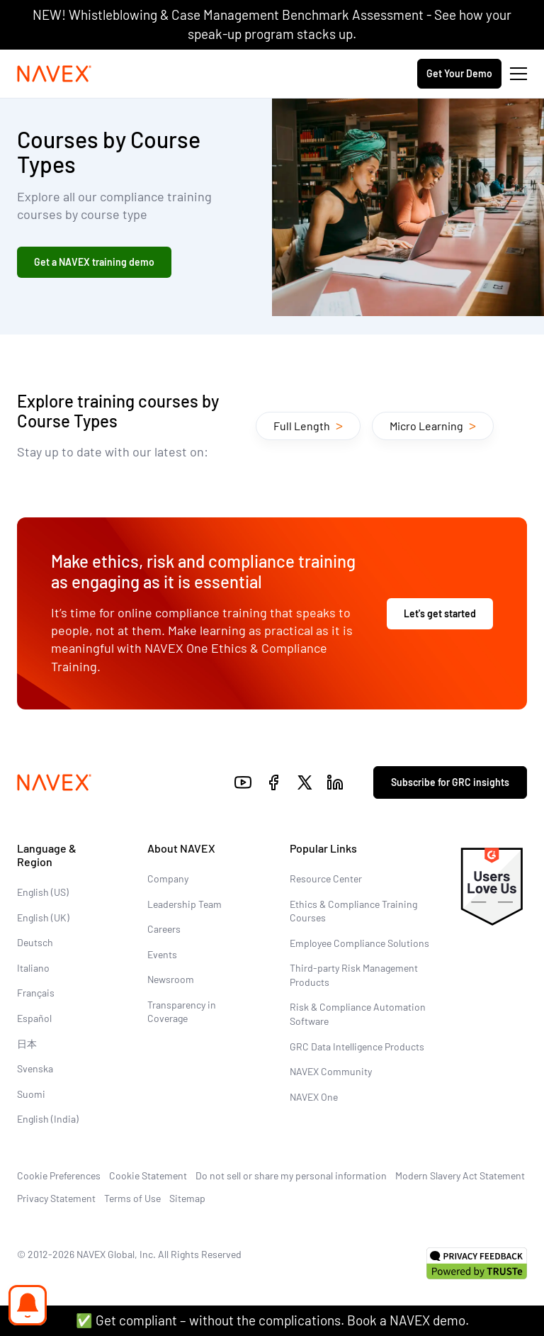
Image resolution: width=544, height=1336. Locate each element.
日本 (27, 1044)
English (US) (43, 892)
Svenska (35, 1068)
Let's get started (440, 613)
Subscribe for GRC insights (450, 782)
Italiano (33, 968)
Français (36, 993)
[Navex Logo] (54, 73)
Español (34, 1018)
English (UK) (43, 917)
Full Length (308, 424)
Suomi (31, 1094)
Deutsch (35, 942)
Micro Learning (433, 424)
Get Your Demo (459, 73)
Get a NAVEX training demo (94, 262)
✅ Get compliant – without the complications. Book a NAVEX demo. (272, 1320)
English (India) (48, 1119)
